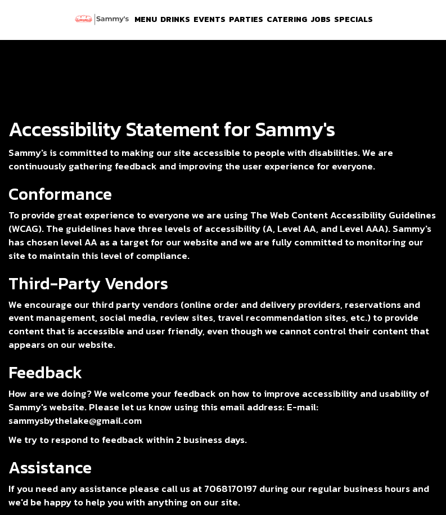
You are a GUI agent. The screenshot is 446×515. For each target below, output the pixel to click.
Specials (353, 19)
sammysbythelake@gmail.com (75, 421)
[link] (102, 19)
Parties (246, 19)
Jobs (320, 19)
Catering (287, 19)
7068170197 (230, 489)
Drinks (175, 19)
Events (209, 19)
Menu (145, 19)
